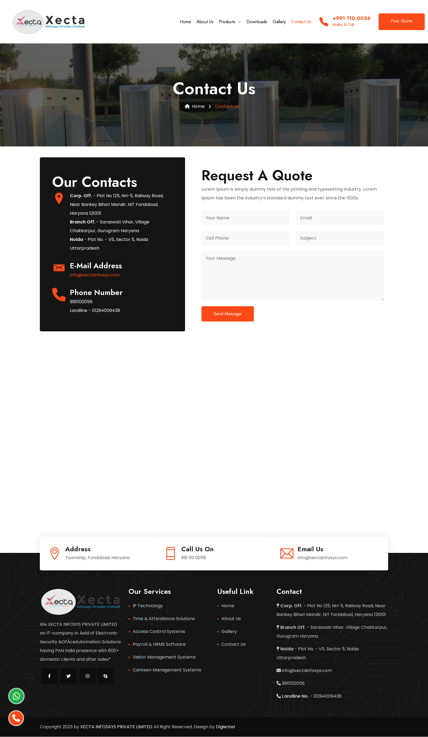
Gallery (279, 22)
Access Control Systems (159, 632)
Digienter (226, 727)
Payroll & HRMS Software (159, 644)
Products (227, 22)
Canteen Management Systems (167, 670)
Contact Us (301, 22)
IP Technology (148, 606)
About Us (205, 22)
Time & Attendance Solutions (164, 619)
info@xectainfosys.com (95, 275)
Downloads (256, 22)
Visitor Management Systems (164, 657)
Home (185, 22)
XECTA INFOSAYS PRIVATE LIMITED (115, 727)
